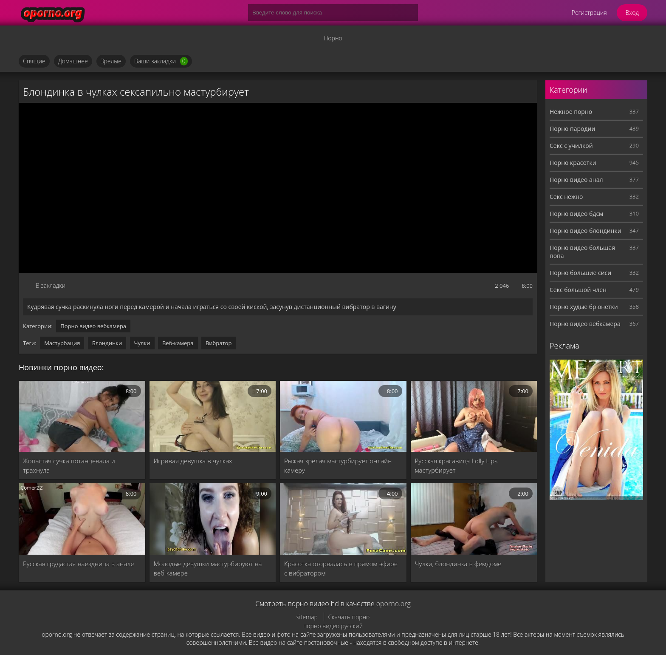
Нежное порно (571, 112)
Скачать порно (349, 617)
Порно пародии (572, 129)
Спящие (34, 61)
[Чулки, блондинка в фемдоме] (474, 518)
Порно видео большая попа (582, 252)
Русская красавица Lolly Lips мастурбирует (456, 465)
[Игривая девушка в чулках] (213, 416)
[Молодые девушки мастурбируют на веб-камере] (213, 518)
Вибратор (218, 343)
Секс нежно (566, 197)
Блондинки (107, 343)
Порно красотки (573, 163)
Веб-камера (178, 343)
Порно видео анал (576, 180)
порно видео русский (333, 626)
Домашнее (73, 61)
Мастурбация (62, 343)
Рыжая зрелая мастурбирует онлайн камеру (338, 465)
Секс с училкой (571, 146)
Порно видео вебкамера (93, 326)
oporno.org (393, 603)
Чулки (142, 343)
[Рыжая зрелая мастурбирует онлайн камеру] (343, 416)
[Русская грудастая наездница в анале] (82, 518)
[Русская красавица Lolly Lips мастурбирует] (474, 416)
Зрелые (111, 61)
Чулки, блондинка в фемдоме (458, 563)
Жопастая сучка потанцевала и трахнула (69, 465)
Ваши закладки (161, 61)
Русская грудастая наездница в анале (78, 563)
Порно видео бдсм (576, 214)
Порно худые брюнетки (584, 307)
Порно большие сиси (580, 273)
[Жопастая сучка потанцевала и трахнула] (82, 416)
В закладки (50, 285)
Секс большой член (578, 290)
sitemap (307, 617)
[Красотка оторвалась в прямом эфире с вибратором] (343, 518)
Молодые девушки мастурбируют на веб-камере (208, 568)
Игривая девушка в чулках (193, 461)
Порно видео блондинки (585, 231)
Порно (333, 38)
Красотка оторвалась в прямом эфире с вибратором (341, 568)
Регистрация (589, 13)
